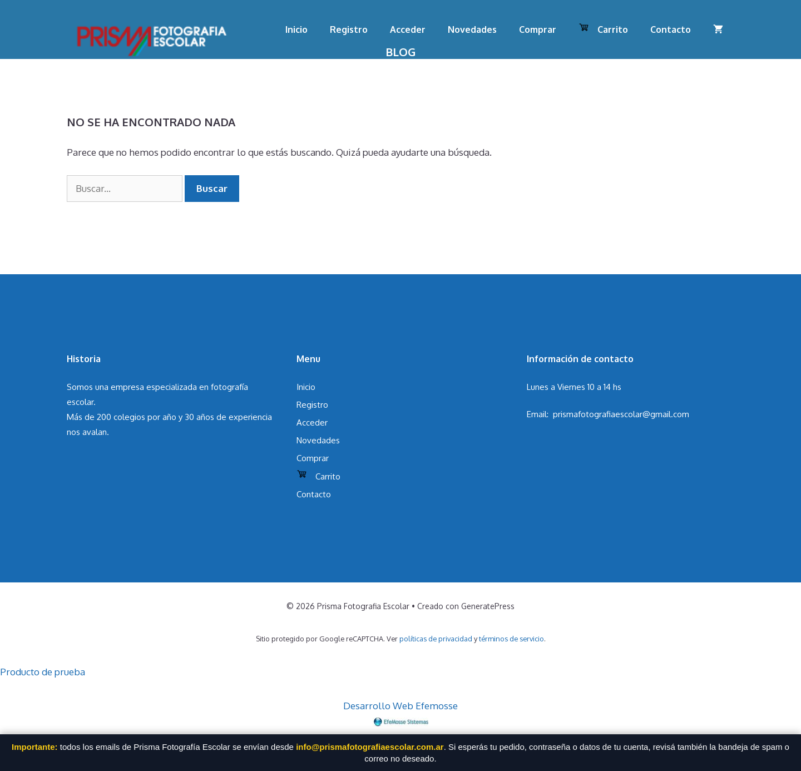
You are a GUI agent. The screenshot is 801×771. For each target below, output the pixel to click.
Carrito (603, 28)
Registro (349, 29)
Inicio (296, 29)
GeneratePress (488, 606)
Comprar (537, 29)
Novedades (472, 29)
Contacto (670, 29)
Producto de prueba (42, 672)
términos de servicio (511, 638)
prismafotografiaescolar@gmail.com (621, 414)
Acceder (408, 29)
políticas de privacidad (435, 638)
